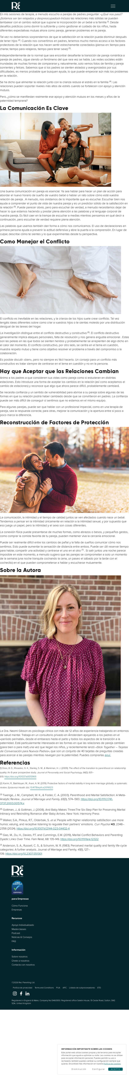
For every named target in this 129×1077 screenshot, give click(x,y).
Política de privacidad (22, 988)
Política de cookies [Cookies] (112, 1064)
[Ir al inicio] (16, 6)
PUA (58, 988)
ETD (99, 988)
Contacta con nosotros (23, 964)
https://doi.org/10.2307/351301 (23, 853)
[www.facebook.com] (21, 993)
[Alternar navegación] (113, 6)
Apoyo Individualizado (23, 925)
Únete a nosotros (20, 960)
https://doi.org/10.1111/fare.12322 (79, 839)
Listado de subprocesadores (82, 988)
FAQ (14, 941)
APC (65, 988)
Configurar (98, 1069)
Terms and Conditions (44, 988)
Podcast (16, 933)
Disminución (79, 1069)
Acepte (115, 1069)
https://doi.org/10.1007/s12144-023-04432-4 (43, 828)
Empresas (17, 909)
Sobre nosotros (19, 956)
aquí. (108, 755)
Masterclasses (19, 929)
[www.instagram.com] (15, 993)
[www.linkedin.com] (27, 993)
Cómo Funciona (20, 905)
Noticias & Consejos (22, 937)
